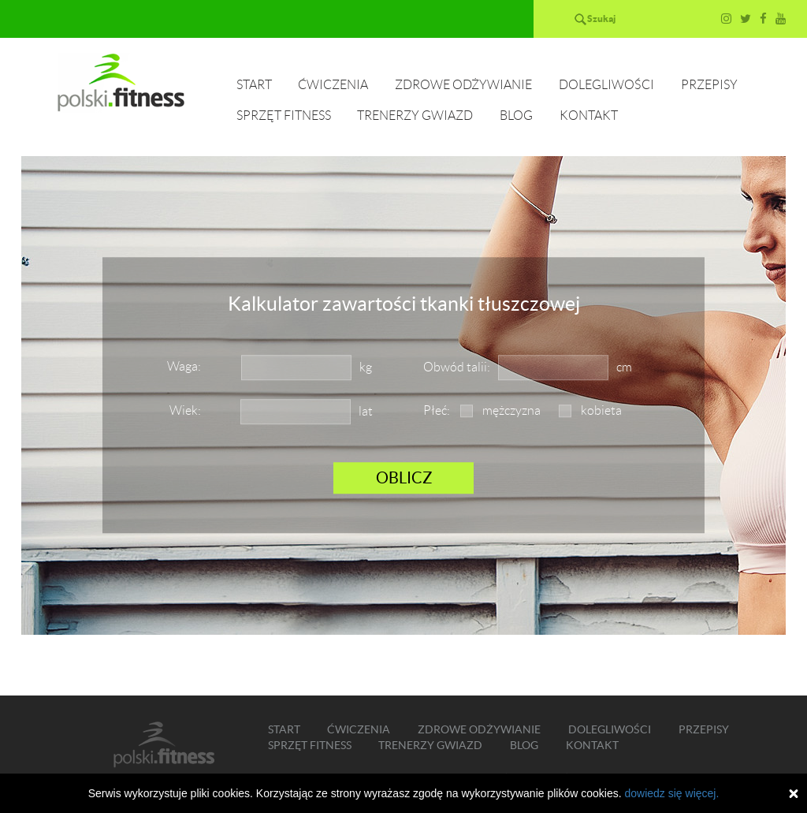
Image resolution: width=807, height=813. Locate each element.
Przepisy (709, 84)
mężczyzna (511, 410)
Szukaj (601, 18)
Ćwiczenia (333, 84)
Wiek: (185, 410)
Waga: (184, 366)
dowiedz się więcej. (671, 793)
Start (254, 84)
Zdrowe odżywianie (463, 84)
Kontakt (589, 115)
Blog (516, 115)
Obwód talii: (456, 367)
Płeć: (436, 410)
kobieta (601, 410)
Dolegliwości (606, 84)
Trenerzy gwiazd (415, 115)
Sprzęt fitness (283, 115)
